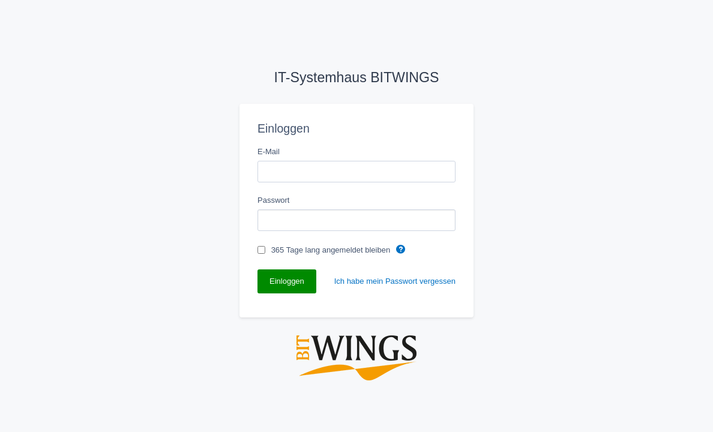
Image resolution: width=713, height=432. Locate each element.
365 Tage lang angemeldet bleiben (332, 249)
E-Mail (268, 151)
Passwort (273, 200)
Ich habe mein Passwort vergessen (395, 281)
